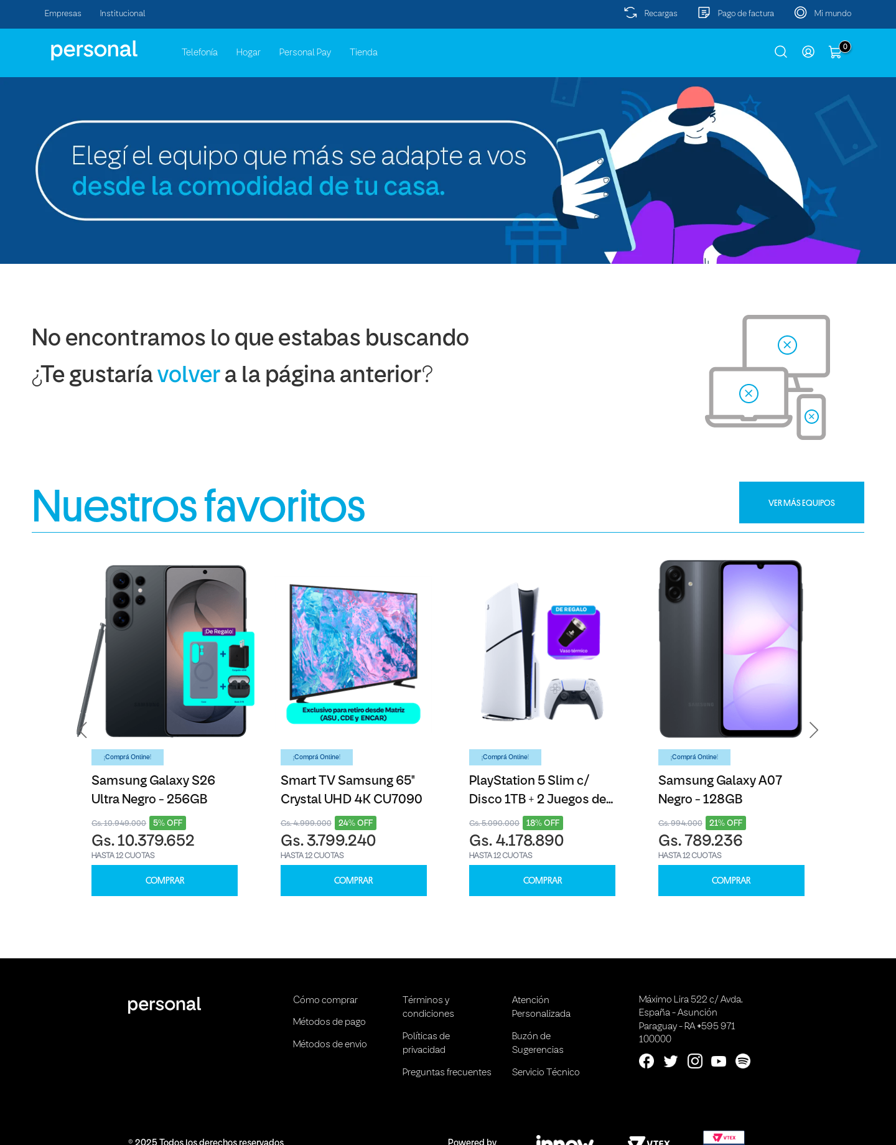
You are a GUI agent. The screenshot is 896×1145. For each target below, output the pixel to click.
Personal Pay (305, 53)
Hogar (248, 53)
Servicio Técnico (546, 1072)
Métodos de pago (329, 1022)
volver (188, 376)
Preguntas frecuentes (447, 1072)
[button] (82, 730)
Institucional (123, 14)
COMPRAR (165, 881)
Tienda (364, 53)
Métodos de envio (330, 1044)
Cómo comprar (325, 1000)
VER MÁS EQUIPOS (801, 502)
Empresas (63, 14)
